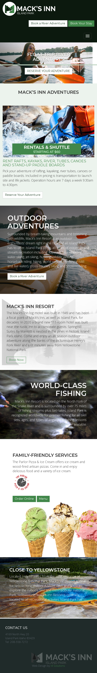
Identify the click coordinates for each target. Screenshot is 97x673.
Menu (43, 498)
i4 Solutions (58, 665)
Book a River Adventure (48, 23)
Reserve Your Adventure (48, 71)
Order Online (24, 498)
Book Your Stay (81, 23)
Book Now (16, 360)
